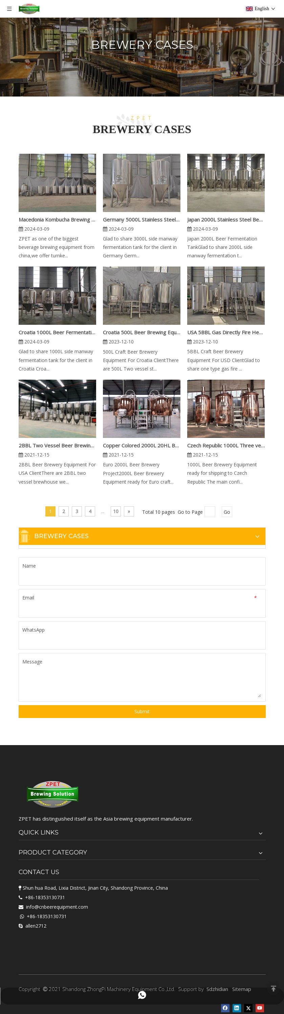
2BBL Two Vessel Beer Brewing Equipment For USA (57, 445)
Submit (142, 711)
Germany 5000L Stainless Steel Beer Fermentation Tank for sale (141, 219)
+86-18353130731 (45, 897)
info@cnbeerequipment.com (57, 907)
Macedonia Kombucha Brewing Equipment (57, 219)
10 (115, 511)
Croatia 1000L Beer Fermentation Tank (57, 332)
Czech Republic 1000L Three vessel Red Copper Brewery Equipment (226, 445)
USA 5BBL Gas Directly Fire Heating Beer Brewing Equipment (226, 332)
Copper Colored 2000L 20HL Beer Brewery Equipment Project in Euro (141, 445)
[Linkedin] (237, 1007)
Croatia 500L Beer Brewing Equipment (141, 332)
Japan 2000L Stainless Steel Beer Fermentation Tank (226, 219)
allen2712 (35, 926)
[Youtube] (260, 1007)
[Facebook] (225, 1007)
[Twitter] (248, 1007)
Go (227, 512)
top (273, 988)
